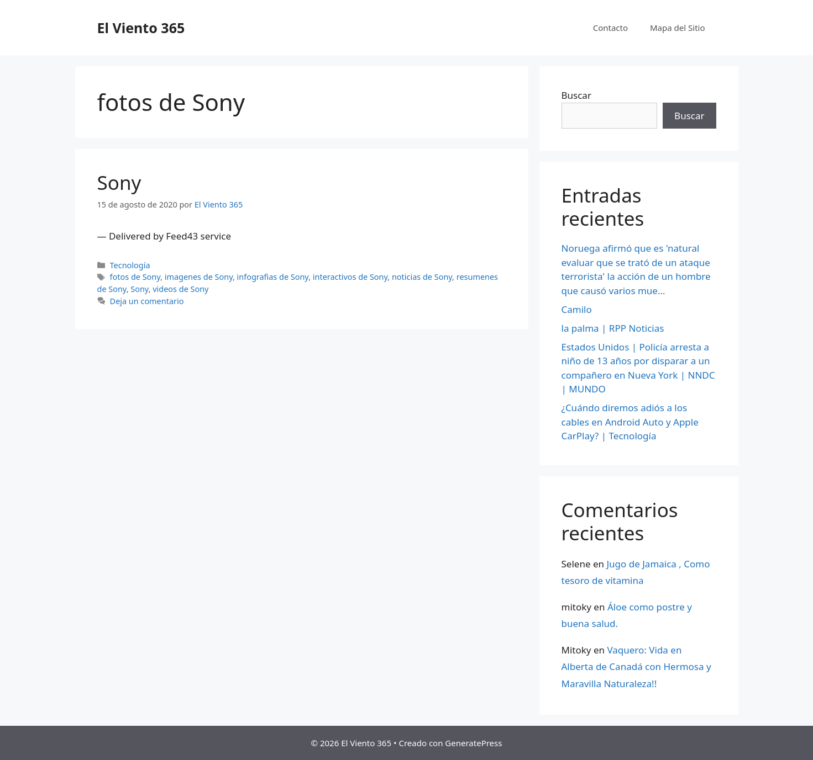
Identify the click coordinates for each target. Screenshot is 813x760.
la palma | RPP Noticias (613, 328)
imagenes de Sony (199, 277)
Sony (119, 182)
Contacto (610, 27)
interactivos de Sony (350, 277)
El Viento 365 (141, 27)
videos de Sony (180, 289)
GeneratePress (473, 742)
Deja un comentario (147, 301)
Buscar (576, 95)
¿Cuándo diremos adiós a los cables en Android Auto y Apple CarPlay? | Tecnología (630, 421)
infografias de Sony (273, 277)
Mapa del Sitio (677, 27)
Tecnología (130, 265)
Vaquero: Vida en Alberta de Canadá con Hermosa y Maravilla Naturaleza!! (636, 667)
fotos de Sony (135, 277)
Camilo (577, 309)
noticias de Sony (422, 277)
